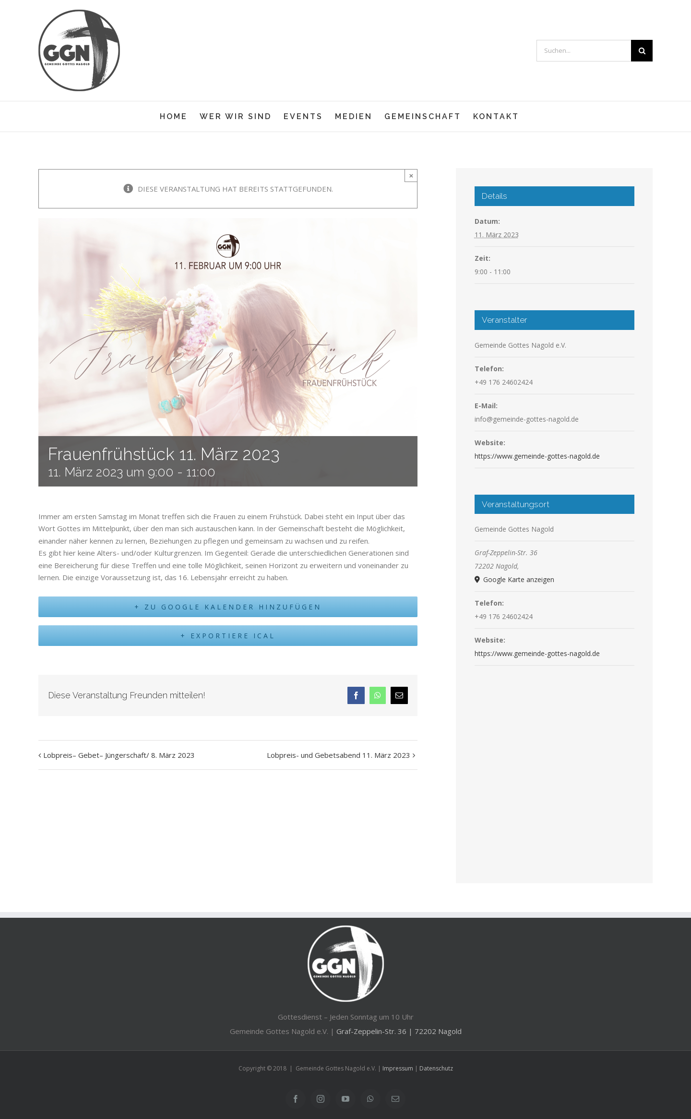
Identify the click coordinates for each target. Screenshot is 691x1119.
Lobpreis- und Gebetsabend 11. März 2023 (338, 759)
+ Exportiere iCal (227, 640)
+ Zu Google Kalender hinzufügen (228, 609)
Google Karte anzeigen (517, 579)
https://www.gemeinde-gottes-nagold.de (537, 456)
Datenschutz (436, 1068)
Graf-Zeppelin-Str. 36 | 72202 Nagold (399, 1031)
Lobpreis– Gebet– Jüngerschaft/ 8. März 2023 (119, 759)
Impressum (397, 1068)
